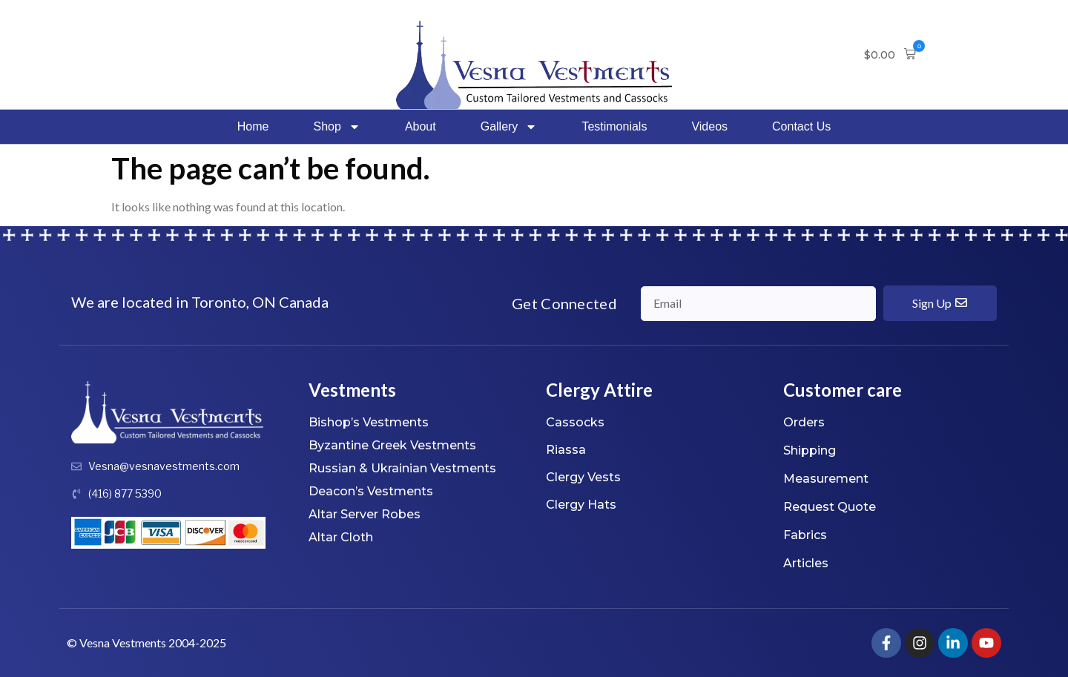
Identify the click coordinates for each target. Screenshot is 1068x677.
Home (253, 126)
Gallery (509, 126)
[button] (890, 54)
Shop (337, 126)
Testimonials (614, 126)
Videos (709, 126)
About (420, 126)
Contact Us (801, 126)
